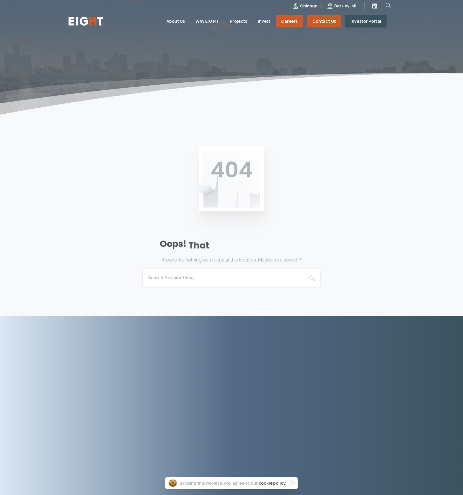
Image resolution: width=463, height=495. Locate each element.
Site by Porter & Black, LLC (367, 477)
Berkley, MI (345, 6)
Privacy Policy (281, 477)
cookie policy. (273, 483)
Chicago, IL (311, 6)
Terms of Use (317, 477)
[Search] (223, 278)
